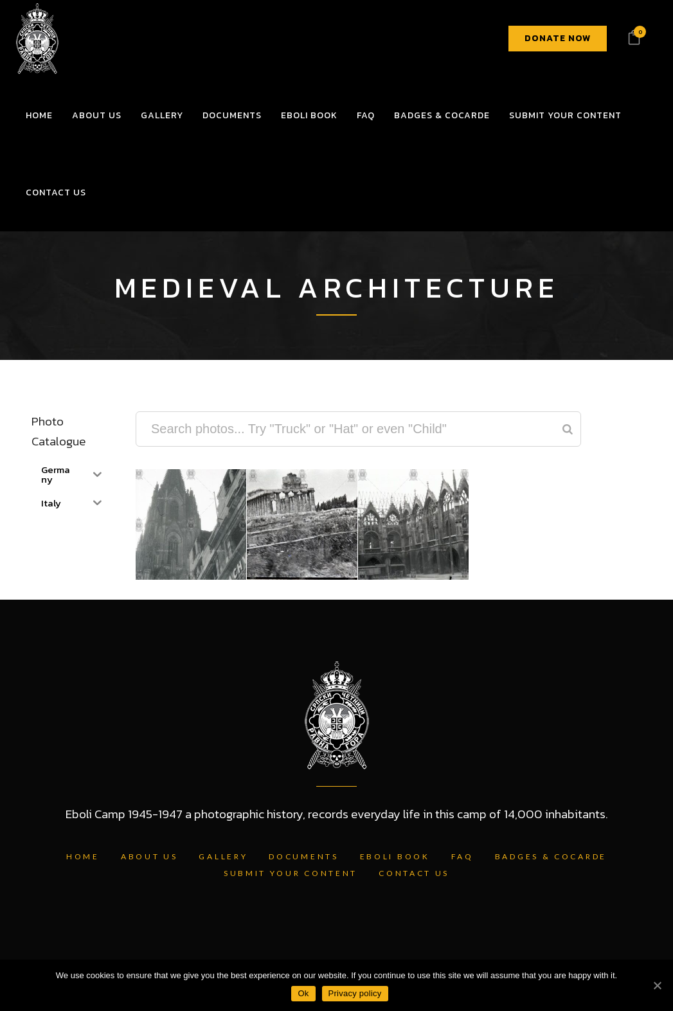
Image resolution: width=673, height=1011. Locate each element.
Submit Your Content (290, 873)
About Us (149, 856)
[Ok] (657, 985)
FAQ (462, 856)
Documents (303, 856)
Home (83, 856)
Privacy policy (355, 993)
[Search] (567, 429)
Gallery (223, 856)
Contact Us (414, 873)
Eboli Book (395, 856)
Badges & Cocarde (551, 856)
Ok (303, 993)
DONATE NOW (558, 38)
